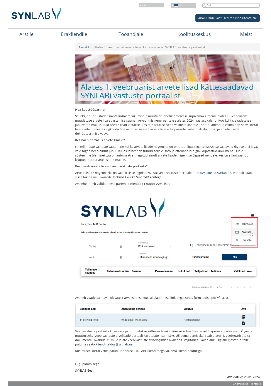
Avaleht (83, 47)
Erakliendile (74, 34)
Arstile (26, 34)
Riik (142, 5)
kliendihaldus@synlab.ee (114, 344)
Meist (246, 34)
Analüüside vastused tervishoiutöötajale (227, 18)
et (176, 5)
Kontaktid (256, 383)
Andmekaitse (240, 383)
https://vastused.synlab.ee (212, 173)
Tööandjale (131, 34)
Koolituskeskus (194, 34)
